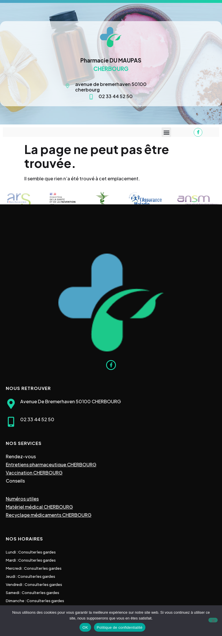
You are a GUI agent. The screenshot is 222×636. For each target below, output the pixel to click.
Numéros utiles (22, 499)
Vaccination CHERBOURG (34, 473)
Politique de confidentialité (120, 627)
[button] (166, 132)
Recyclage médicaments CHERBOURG (48, 515)
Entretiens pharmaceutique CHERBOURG (51, 464)
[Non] (213, 620)
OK (85, 627)
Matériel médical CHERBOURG (39, 507)
